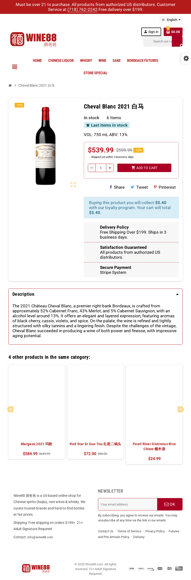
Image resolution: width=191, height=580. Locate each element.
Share (117, 187)
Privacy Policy (155, 531)
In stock (91, 117)
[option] (36, 414)
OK (169, 504)
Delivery (138, 537)
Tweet (139, 187)
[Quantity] (101, 168)
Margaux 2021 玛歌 (36, 444)
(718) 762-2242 (82, 9)
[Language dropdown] (171, 20)
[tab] (95, 294)
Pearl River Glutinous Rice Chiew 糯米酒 (154, 446)
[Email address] (127, 504)
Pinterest (165, 187)
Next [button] (181, 409)
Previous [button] (10, 409)
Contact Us (105, 531)
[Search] (163, 41)
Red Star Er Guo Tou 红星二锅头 (95, 444)
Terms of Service (129, 531)
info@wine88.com (40, 537)
